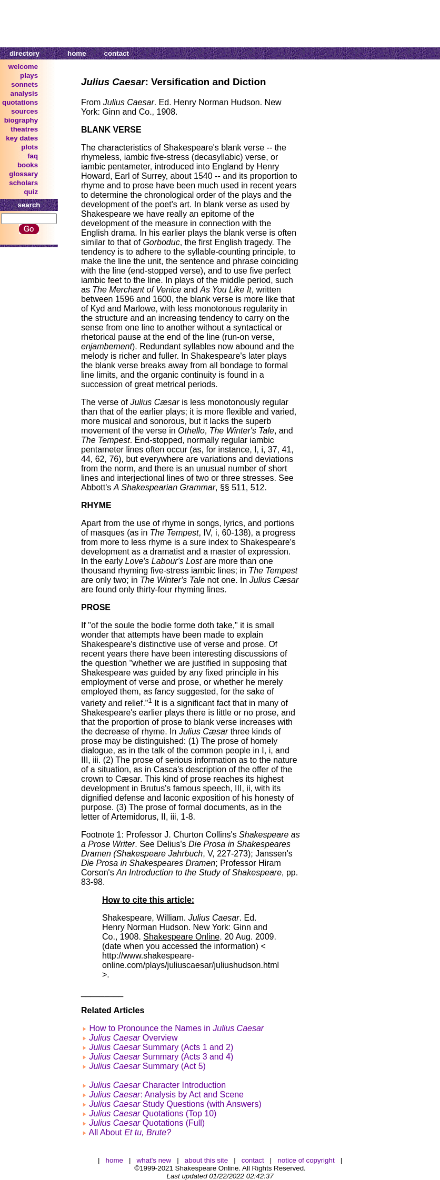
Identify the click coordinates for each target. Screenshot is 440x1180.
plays (29, 75)
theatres (24, 129)
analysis (24, 93)
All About (130, 1132)
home (76, 53)
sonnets (24, 84)
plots (29, 147)
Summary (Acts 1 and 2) (161, 1047)
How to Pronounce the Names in (176, 1028)
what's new (154, 1160)
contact (116, 53)
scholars (23, 183)
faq (32, 156)
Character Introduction (157, 1085)
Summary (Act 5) (147, 1066)
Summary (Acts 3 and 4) (161, 1056)
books (27, 165)
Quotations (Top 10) (152, 1113)
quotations (20, 102)
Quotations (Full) (147, 1122)
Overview (133, 1037)
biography (21, 120)
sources (24, 111)
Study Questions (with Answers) (175, 1104)
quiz (31, 192)
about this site (206, 1160)
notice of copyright (305, 1160)
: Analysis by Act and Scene (166, 1094)
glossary (23, 174)
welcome (23, 66)
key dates (22, 138)
